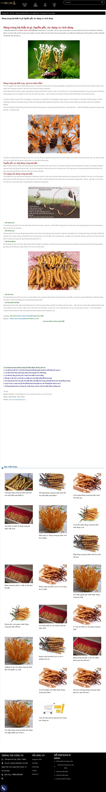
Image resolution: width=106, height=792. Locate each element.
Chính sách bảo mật (62, 771)
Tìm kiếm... (102, 2)
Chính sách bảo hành (62, 775)
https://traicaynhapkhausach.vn (17, 399)
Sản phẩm (35, 5)
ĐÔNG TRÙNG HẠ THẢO (25, 316)
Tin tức (45, 5)
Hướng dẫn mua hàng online (64, 761)
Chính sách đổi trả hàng (63, 779)
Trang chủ (24, 5)
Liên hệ (54, 5)
